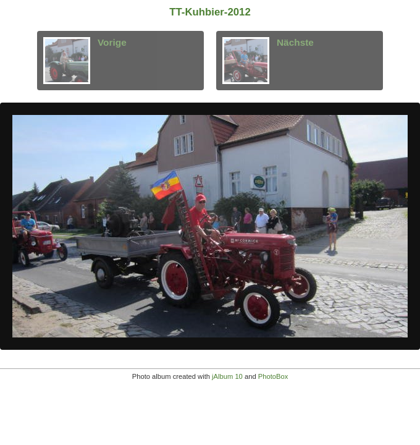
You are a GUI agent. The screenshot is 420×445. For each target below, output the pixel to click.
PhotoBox (273, 376)
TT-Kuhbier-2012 (209, 12)
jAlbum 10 (227, 376)
